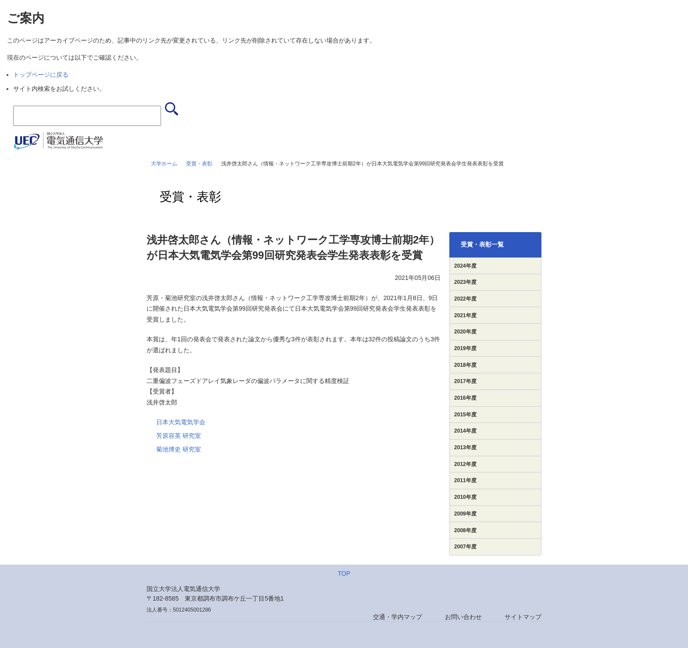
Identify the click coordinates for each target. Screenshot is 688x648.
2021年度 (465, 315)
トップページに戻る (40, 74)
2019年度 (465, 348)
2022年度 (465, 299)
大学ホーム (164, 164)
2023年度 (465, 282)
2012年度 (465, 464)
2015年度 (465, 415)
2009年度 (465, 514)
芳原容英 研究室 (178, 435)
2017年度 (465, 381)
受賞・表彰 (199, 164)
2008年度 (465, 530)
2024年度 (465, 266)
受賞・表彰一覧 (482, 244)
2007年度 (465, 547)
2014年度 (465, 431)
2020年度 (465, 332)
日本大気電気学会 (180, 422)
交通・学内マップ (397, 616)
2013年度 (465, 447)
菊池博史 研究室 (178, 449)
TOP (344, 573)
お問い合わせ (463, 616)
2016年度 (465, 398)
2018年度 (465, 365)
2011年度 (465, 480)
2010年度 (465, 497)
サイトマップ (523, 616)
